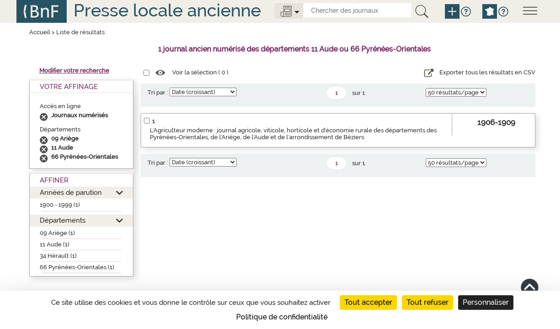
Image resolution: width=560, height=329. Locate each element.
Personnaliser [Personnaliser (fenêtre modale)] (486, 302)
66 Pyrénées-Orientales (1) (77, 267)
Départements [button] (62, 220)
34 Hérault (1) (58, 255)
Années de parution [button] (71, 192)
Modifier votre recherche (74, 70)
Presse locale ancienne (167, 10)
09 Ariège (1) (57, 233)
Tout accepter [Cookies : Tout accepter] (368, 302)
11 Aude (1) (54, 244)
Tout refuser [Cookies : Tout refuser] (428, 302)
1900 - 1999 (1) (60, 204)
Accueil (39, 32)
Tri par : (158, 92)
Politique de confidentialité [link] (282, 317)
